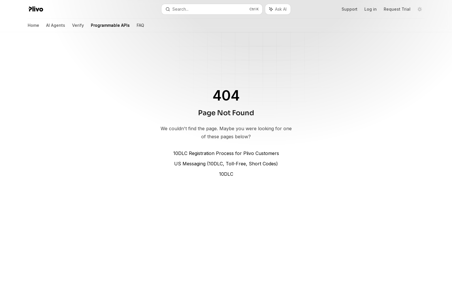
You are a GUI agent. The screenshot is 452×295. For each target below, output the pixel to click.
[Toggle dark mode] (419, 9)
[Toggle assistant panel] (278, 9)
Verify (78, 27)
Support (349, 9)
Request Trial (397, 9)
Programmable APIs (110, 27)
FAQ (140, 27)
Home (33, 27)
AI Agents (55, 27)
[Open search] (211, 9)
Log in (370, 9)
